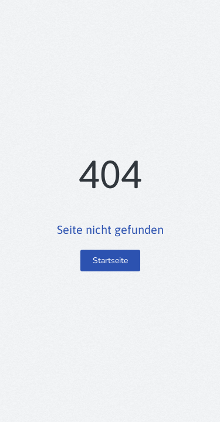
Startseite (110, 260)
